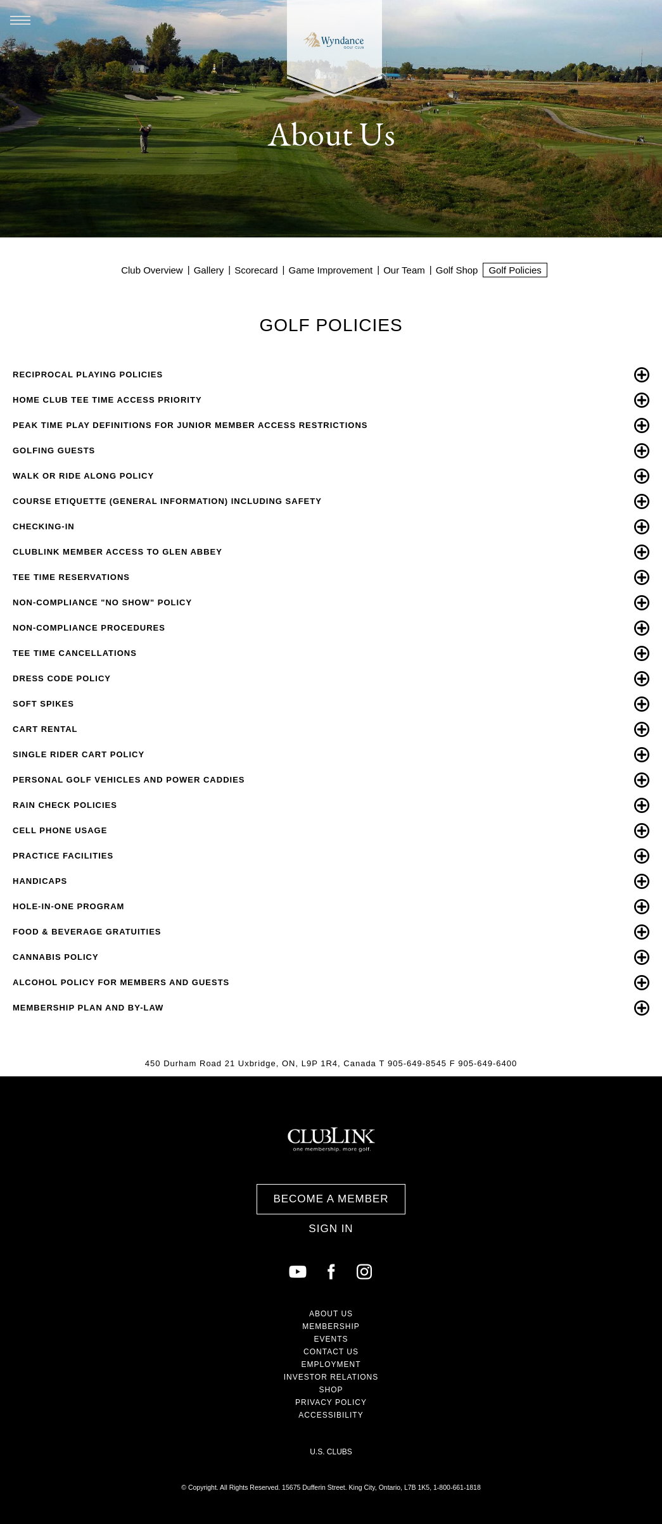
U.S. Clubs (331, 1451)
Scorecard (255, 270)
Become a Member (330, 1199)
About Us (331, 1313)
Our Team (404, 270)
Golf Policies (514, 270)
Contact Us (331, 1351)
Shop (331, 1389)
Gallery (209, 270)
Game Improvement (331, 270)
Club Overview (152, 270)
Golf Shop (457, 270)
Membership (331, 1326)
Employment (330, 1364)
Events (331, 1339)
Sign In (331, 1229)
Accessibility (330, 1415)
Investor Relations (331, 1377)
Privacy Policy (331, 1402)
